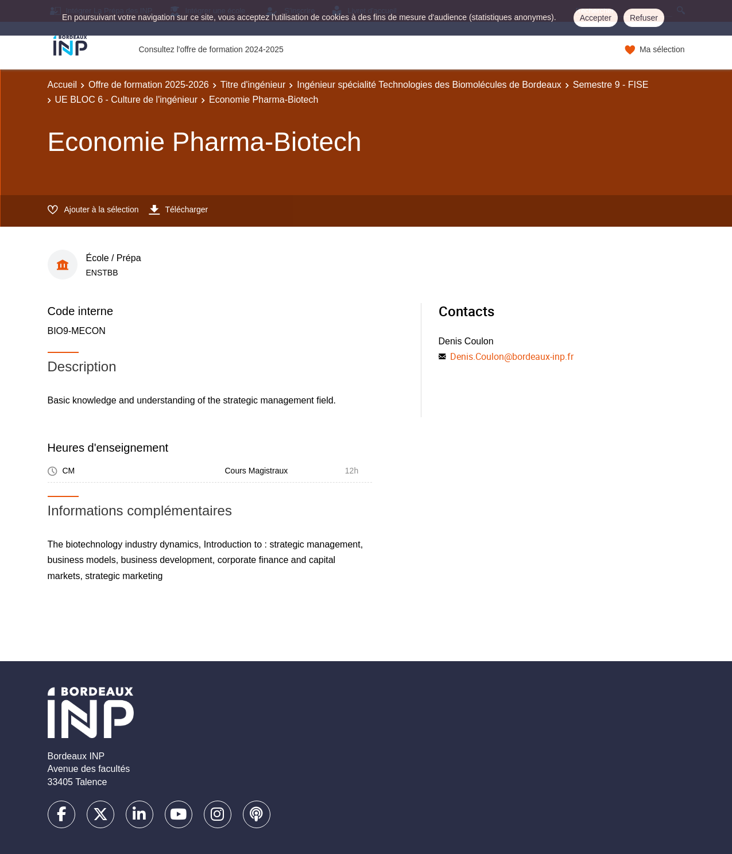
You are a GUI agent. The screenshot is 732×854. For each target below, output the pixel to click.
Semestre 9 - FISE (611, 85)
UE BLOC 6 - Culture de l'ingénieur (126, 99)
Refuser (644, 17)
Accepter (595, 17)
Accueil (63, 85)
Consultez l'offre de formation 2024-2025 (211, 49)
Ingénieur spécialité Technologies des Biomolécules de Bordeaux (429, 85)
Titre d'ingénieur (253, 85)
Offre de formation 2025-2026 (148, 85)
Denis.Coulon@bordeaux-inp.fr (512, 356)
